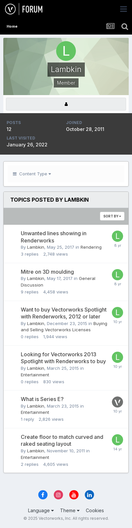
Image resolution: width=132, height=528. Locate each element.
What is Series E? (42, 399)
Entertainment (35, 374)
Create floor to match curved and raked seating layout (62, 440)
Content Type (32, 173)
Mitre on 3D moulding (47, 271)
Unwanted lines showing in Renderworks (53, 237)
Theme (70, 510)
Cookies (95, 510)
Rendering (91, 247)
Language (41, 510)
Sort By (112, 216)
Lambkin (35, 247)
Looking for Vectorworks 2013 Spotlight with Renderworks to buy (63, 358)
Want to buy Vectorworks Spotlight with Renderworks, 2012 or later (64, 313)
